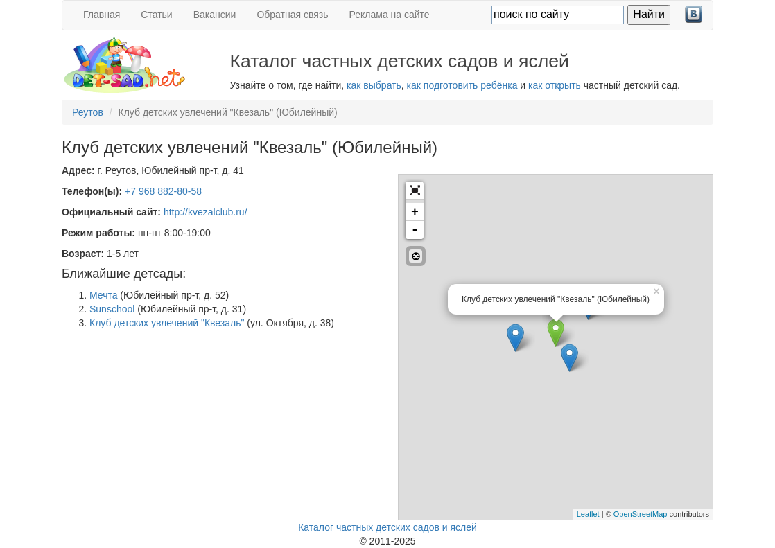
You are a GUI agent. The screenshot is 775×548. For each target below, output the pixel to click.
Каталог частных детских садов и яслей (387, 527)
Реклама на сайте (389, 14)
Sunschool (111, 309)
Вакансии (214, 14)
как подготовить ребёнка (462, 85)
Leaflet (588, 514)
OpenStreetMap (640, 514)
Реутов (87, 112)
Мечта (103, 295)
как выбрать (374, 85)
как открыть (554, 85)
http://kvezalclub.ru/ (205, 212)
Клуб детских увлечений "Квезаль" (166, 322)
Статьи (156, 14)
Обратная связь (292, 14)
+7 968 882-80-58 (163, 191)
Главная (101, 14)
